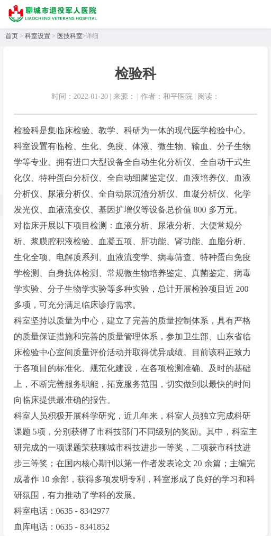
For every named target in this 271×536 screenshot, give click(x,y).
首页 (11, 36)
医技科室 (70, 36)
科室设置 (37, 36)
